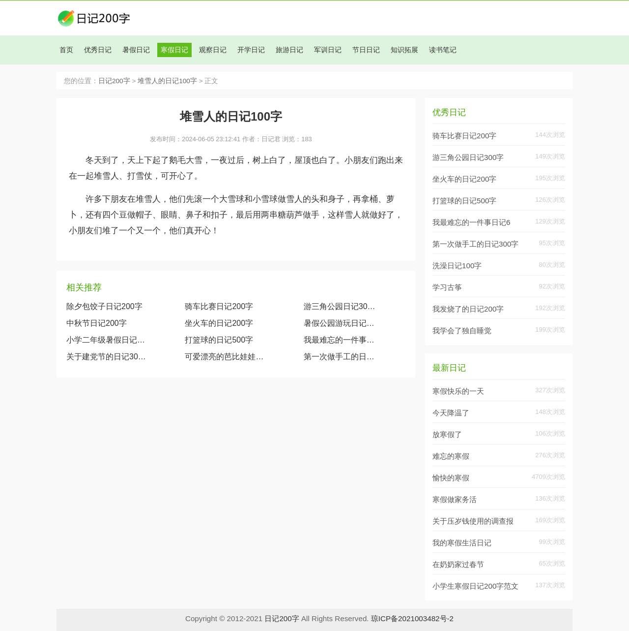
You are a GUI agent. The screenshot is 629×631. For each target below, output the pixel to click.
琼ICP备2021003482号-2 (412, 618)
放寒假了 (447, 434)
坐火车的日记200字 (219, 323)
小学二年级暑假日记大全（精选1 (106, 340)
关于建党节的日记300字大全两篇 (106, 356)
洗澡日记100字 (457, 265)
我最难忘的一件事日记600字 (341, 340)
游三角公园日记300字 (341, 306)
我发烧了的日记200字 (468, 309)
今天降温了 (450, 413)
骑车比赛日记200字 (219, 306)
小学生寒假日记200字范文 (475, 586)
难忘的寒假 (450, 456)
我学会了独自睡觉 (461, 330)
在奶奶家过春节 (458, 564)
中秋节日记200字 (96, 323)
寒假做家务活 (454, 499)
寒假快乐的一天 (458, 391)
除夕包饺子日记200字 (104, 306)
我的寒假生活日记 (461, 542)
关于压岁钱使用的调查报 (473, 521)
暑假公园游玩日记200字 (341, 323)
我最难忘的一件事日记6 (471, 222)
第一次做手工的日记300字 (341, 356)
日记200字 (114, 81)
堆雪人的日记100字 (167, 81)
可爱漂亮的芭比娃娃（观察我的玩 (224, 356)
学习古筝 (447, 287)
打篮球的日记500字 (219, 340)
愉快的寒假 (450, 477)
